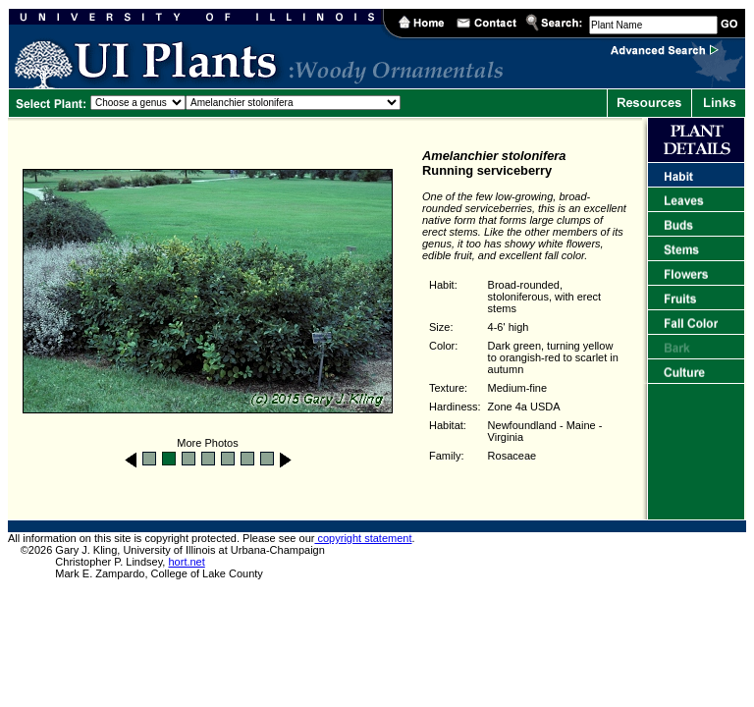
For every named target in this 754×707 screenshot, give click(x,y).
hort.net (186, 562)
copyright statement (362, 538)
